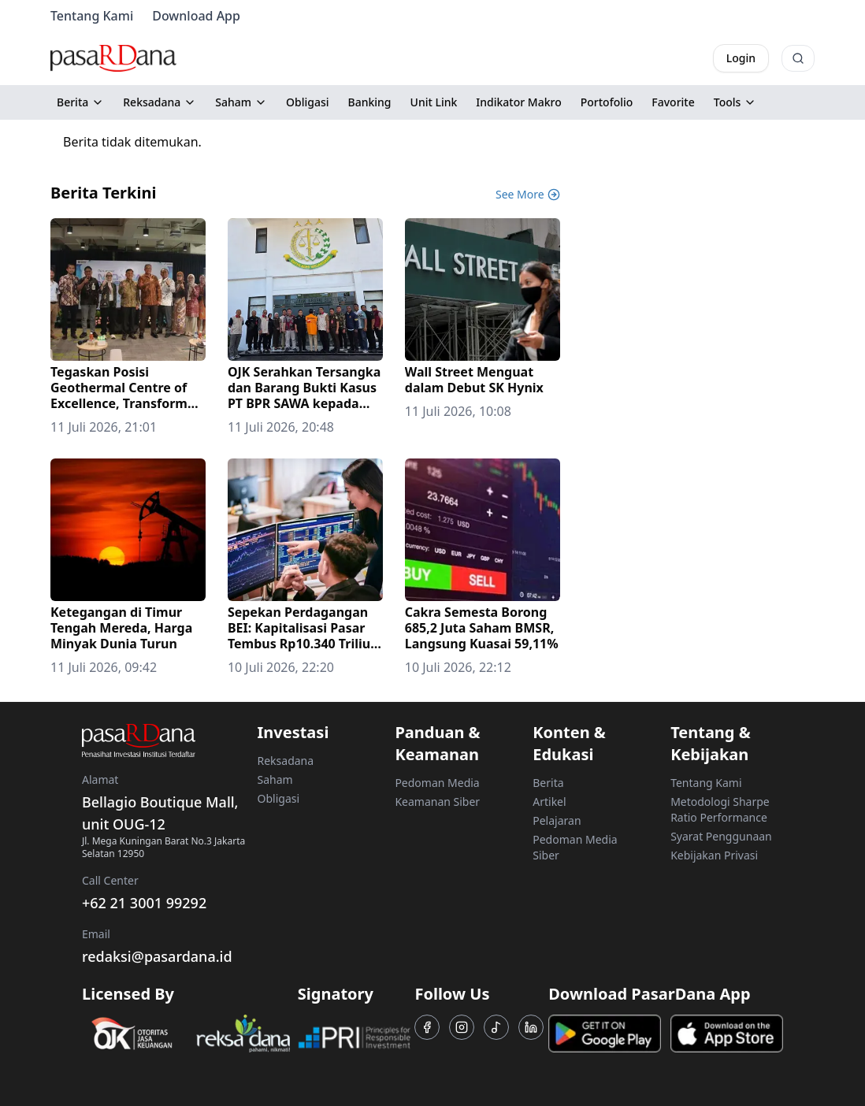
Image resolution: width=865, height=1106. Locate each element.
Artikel (549, 801)
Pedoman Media (437, 782)
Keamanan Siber (437, 801)
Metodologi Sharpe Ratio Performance (720, 809)
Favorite (673, 102)
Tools (735, 102)
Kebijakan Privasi (714, 855)
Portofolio (607, 102)
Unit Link (434, 102)
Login (740, 57)
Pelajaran (557, 820)
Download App (196, 15)
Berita (80, 102)
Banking (370, 102)
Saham (241, 102)
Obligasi (307, 102)
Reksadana (159, 102)
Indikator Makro (518, 102)
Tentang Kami (91, 15)
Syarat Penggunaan (721, 836)
